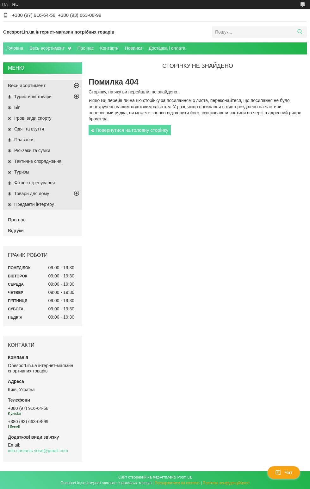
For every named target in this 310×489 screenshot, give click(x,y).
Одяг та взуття (29, 128)
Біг (17, 107)
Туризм (21, 172)
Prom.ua (184, 477)
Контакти (109, 48)
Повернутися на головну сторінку (132, 130)
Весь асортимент (47, 48)
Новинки (133, 48)
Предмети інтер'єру (34, 204)
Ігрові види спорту (33, 118)
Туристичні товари (33, 96)
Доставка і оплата (167, 48)
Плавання (24, 139)
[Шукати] (300, 32)
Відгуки (16, 230)
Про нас (86, 48)
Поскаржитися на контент (177, 483)
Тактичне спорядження (37, 161)
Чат (283, 472)
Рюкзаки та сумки (32, 150)
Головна (14, 48)
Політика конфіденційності (226, 483)
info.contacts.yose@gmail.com (38, 450)
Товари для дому (31, 193)
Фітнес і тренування (34, 182)
